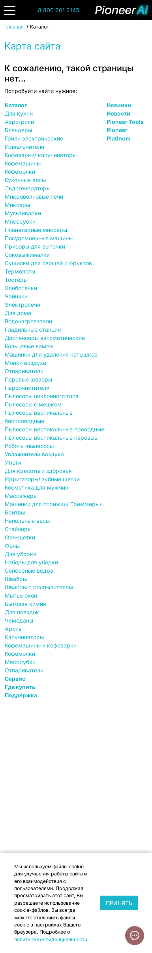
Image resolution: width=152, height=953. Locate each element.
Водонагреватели (28, 321)
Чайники (16, 296)
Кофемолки (20, 171)
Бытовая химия (25, 603)
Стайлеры (18, 529)
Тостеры (16, 279)
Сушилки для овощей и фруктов (48, 263)
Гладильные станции (33, 329)
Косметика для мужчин (36, 487)
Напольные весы (27, 520)
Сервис (15, 678)
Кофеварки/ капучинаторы (41, 155)
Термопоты (20, 271)
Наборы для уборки (31, 562)
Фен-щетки (20, 537)
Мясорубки (20, 221)
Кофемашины (23, 163)
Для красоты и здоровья (38, 470)
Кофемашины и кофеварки (41, 645)
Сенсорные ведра (29, 570)
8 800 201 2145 (58, 10)
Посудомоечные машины (39, 238)
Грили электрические (34, 138)
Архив (13, 628)
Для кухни (19, 113)
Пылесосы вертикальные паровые (51, 437)
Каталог (16, 105)
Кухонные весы (25, 180)
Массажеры (21, 495)
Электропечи (22, 304)
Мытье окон (21, 595)
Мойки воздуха (25, 362)
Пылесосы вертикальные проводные (54, 429)
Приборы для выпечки (35, 246)
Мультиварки (23, 213)
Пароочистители (27, 387)
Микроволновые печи (34, 196)
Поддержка (21, 695)
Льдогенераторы (28, 188)
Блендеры (18, 130)
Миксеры (17, 204)
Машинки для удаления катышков (51, 354)
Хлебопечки (21, 288)
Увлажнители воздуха (34, 454)
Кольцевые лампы (29, 346)
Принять (119, 903)
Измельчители (24, 146)
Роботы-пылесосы (29, 445)
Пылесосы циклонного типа (42, 396)
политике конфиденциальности (50, 939)
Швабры (16, 578)
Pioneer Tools (125, 121)
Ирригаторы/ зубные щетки (42, 479)
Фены (12, 545)
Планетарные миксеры (36, 229)
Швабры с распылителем (39, 587)
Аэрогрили (19, 121)
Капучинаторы (24, 637)
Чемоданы (19, 620)
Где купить (20, 686)
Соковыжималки (27, 254)
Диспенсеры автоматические (45, 337)
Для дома (18, 312)
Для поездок (22, 612)
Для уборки (20, 554)
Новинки (119, 105)
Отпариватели (24, 371)
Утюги (13, 462)
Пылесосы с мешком (33, 404)
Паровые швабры (28, 379)
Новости (118, 113)
